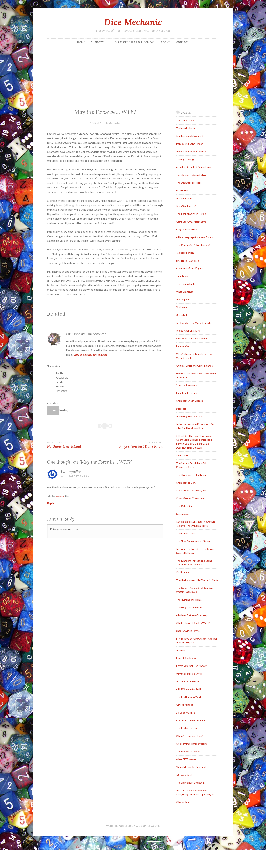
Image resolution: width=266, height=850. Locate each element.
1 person (60, 495)
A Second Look (184, 774)
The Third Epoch (185, 120)
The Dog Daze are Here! (189, 182)
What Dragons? (184, 291)
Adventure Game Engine (189, 268)
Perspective (182, 346)
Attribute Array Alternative (191, 221)
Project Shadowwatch (188, 658)
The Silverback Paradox (189, 751)
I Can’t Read (182, 190)
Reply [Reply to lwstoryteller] (50, 503)
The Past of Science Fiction (191, 213)
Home (81, 42)
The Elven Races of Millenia (191, 474)
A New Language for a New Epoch (194, 237)
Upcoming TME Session (189, 416)
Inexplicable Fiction (186, 392)
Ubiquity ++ (182, 314)
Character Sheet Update (189, 400)
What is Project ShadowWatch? (193, 622)
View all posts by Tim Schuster (90, 354)
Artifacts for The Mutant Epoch (193, 322)
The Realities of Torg (187, 728)
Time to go (182, 276)
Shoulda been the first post (191, 766)
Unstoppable (183, 299)
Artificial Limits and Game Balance (194, 365)
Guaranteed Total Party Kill (191, 490)
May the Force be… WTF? (190, 673)
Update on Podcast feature (191, 151)
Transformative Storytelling (191, 174)
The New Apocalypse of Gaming (193, 541)
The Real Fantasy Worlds (189, 696)
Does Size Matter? (186, 206)
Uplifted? (181, 650)
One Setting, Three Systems (192, 743)
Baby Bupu (182, 455)
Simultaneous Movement (189, 135)
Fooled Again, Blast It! (188, 330)
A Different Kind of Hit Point (191, 338)
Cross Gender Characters (190, 498)
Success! (181, 408)
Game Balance (184, 198)
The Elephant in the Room (190, 782)
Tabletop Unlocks (185, 128)
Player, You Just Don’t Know (134, 445)
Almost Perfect (184, 704)
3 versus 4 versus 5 (186, 385)
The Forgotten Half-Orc (189, 607)
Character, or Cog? (186, 482)
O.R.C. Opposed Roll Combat (135, 42)
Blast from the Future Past (190, 720)
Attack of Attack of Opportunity (194, 167)
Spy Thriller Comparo (187, 260)
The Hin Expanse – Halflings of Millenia (197, 580)
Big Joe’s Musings (185, 712)
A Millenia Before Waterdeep (192, 615)
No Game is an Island (76, 445)
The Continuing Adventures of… (194, 244)
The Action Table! (186, 533)
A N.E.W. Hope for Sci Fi (188, 689)
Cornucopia (182, 513)
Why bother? (183, 802)
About (165, 42)
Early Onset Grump (186, 229)
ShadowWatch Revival (188, 630)
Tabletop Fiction (185, 252)
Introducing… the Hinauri (189, 143)
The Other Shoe (185, 505)
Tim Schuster (113, 122)
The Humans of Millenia (189, 599)
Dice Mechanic (133, 21)
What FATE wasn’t (186, 759)
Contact (182, 42)
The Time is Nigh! (185, 283)
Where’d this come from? (189, 735)
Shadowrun (100, 42)
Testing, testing (185, 159)
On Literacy (182, 572)
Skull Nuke (181, 307)
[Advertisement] (133, 71)
